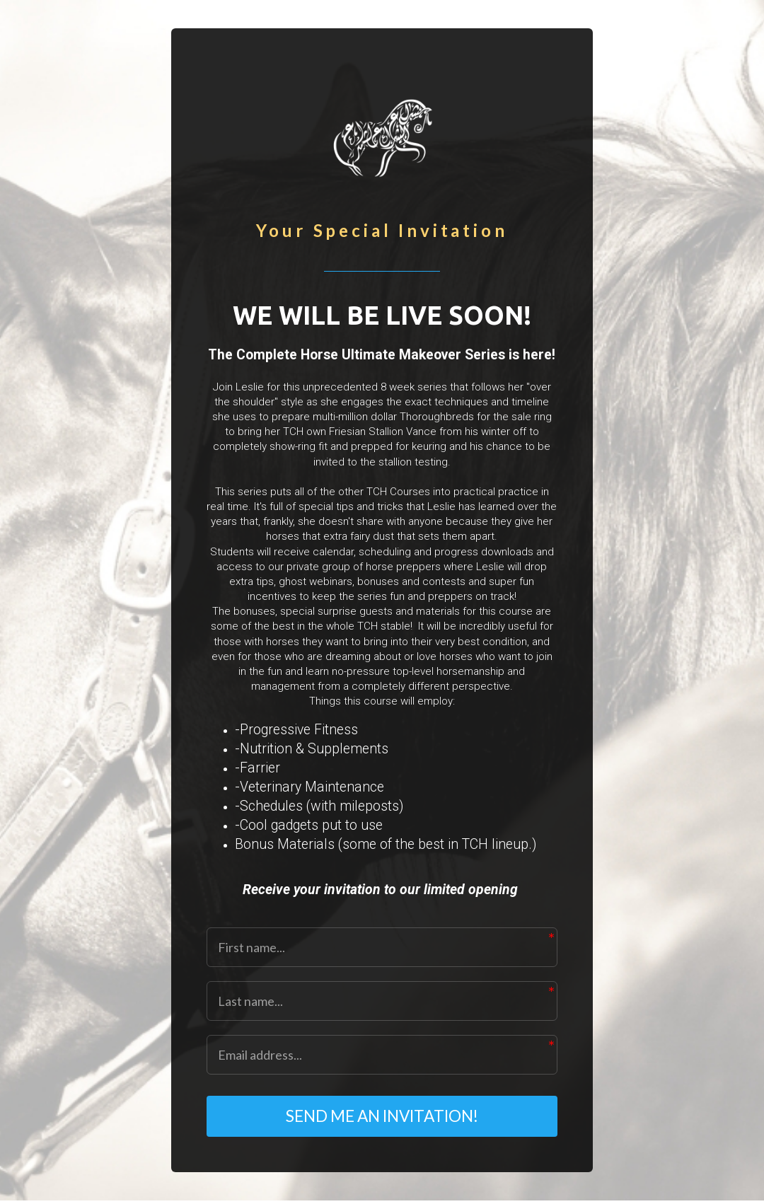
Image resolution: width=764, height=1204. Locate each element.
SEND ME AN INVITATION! (381, 1118)
